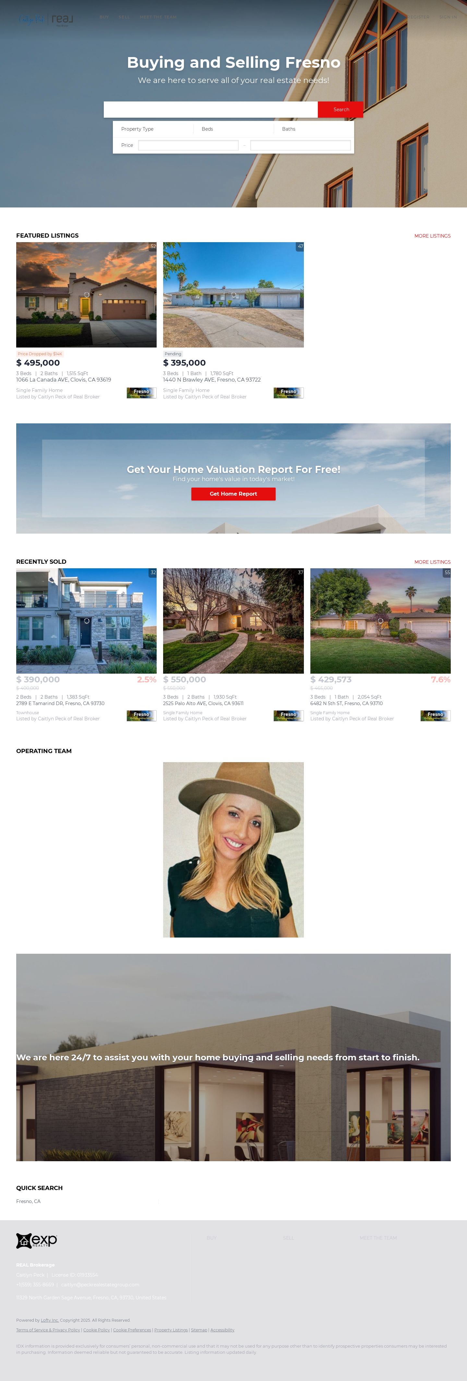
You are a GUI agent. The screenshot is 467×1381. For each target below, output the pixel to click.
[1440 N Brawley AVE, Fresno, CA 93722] (233, 295)
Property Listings (171, 1330)
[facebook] (24, 1363)
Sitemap (199, 1330)
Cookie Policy (96, 1330)
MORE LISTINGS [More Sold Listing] (432, 562)
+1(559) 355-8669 (35, 1285)
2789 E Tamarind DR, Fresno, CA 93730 (60, 703)
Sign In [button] (448, 17)
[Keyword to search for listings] (211, 109)
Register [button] (418, 17)
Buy (104, 17)
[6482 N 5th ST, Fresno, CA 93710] (380, 621)
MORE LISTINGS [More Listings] (432, 236)
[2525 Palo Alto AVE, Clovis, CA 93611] (233, 621)
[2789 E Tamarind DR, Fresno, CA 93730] (86, 621)
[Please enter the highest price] (300, 145)
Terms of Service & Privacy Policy (48, 1330)
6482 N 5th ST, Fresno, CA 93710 (346, 703)
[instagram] (43, 1363)
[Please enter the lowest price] (188, 145)
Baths (288, 129)
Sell (124, 17)
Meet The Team (158, 17)
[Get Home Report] (233, 494)
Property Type (137, 129)
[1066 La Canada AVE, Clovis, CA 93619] (86, 295)
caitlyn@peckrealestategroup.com (100, 1285)
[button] (46, 20)
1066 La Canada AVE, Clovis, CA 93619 (63, 380)
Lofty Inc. (50, 1320)
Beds (207, 129)
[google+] (61, 1363)
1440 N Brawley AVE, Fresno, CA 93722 (212, 380)
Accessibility (222, 1330)
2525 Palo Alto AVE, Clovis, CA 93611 (203, 703)
